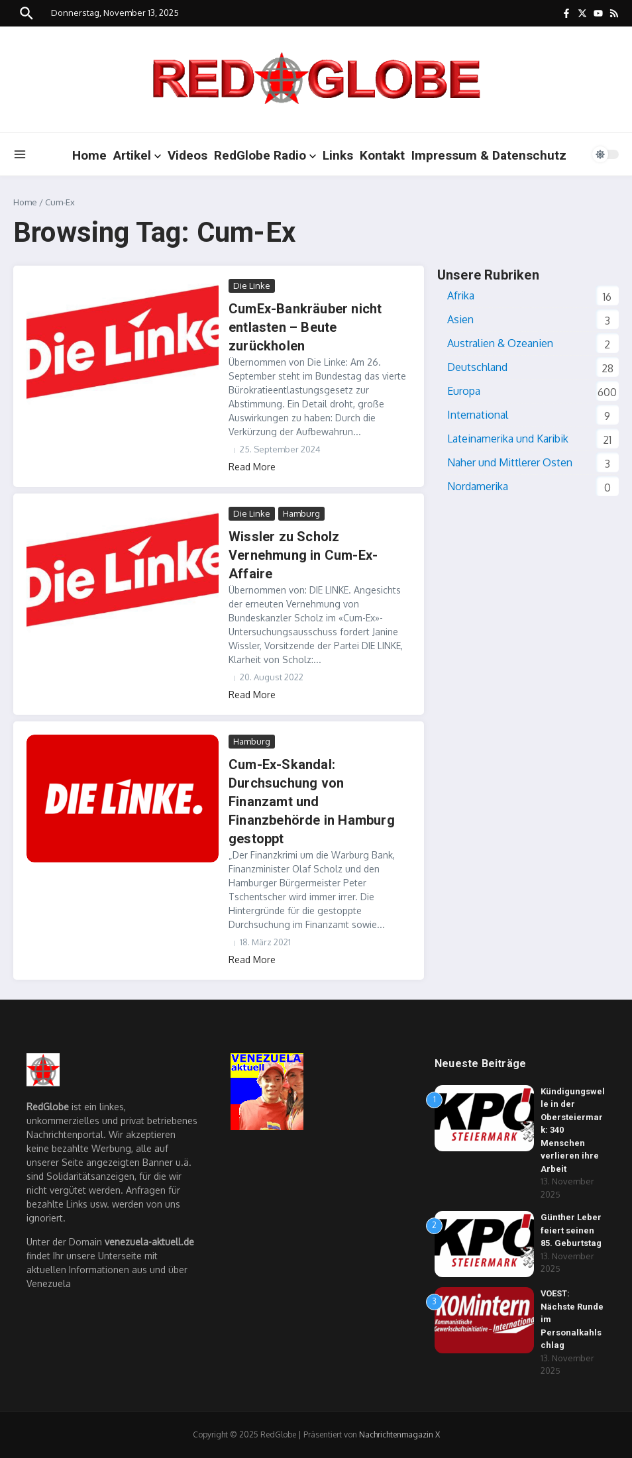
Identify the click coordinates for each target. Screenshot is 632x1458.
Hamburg (301, 513)
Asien (460, 319)
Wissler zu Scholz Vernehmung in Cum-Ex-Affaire (303, 555)
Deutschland (477, 367)
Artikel (137, 155)
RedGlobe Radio (265, 155)
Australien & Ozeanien (500, 343)
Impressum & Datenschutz (488, 155)
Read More (252, 466)
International (477, 414)
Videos (187, 155)
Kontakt (382, 155)
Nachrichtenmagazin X (399, 1434)
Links (338, 155)
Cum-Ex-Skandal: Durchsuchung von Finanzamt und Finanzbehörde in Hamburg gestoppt (312, 801)
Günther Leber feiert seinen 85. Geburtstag (571, 1230)
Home (89, 155)
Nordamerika (477, 486)
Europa (463, 390)
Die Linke (251, 285)
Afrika (460, 295)
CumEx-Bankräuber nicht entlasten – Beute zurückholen (305, 327)
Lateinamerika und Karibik (507, 438)
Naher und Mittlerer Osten (509, 462)
